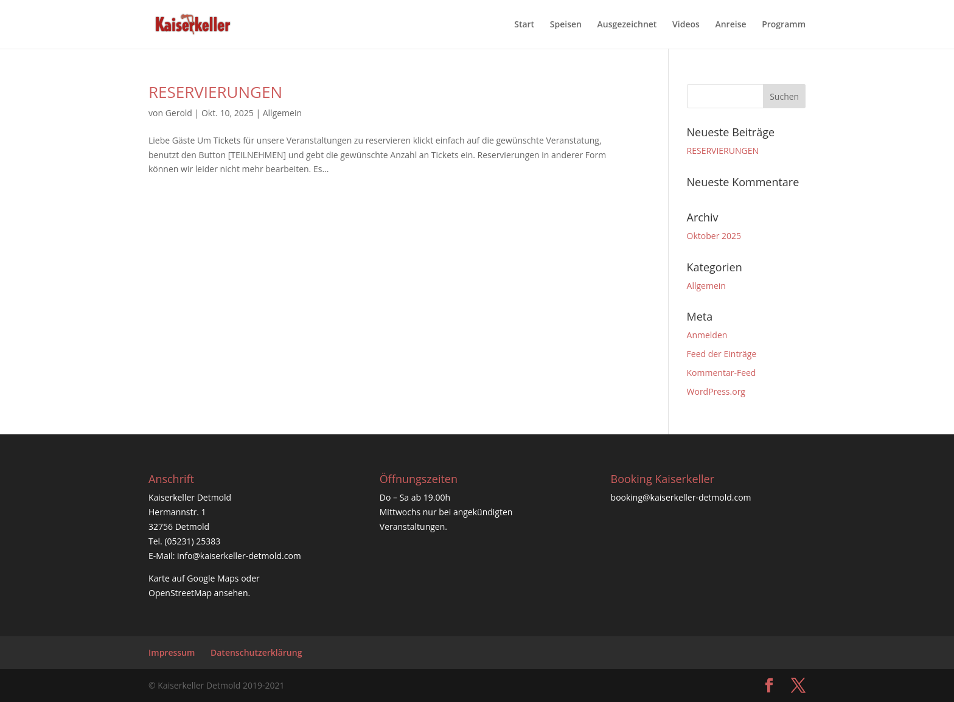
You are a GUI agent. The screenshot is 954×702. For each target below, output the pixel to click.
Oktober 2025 (714, 236)
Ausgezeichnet (627, 25)
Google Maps (212, 578)
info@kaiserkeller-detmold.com (239, 555)
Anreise (730, 25)
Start (524, 25)
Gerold (178, 113)
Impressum (171, 652)
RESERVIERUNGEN (215, 92)
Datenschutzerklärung (256, 652)
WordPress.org (716, 391)
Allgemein (282, 113)
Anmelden (707, 335)
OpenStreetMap (180, 593)
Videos (686, 25)
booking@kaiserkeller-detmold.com (681, 497)
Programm (784, 25)
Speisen (566, 25)
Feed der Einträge (722, 354)
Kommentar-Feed (721, 372)
